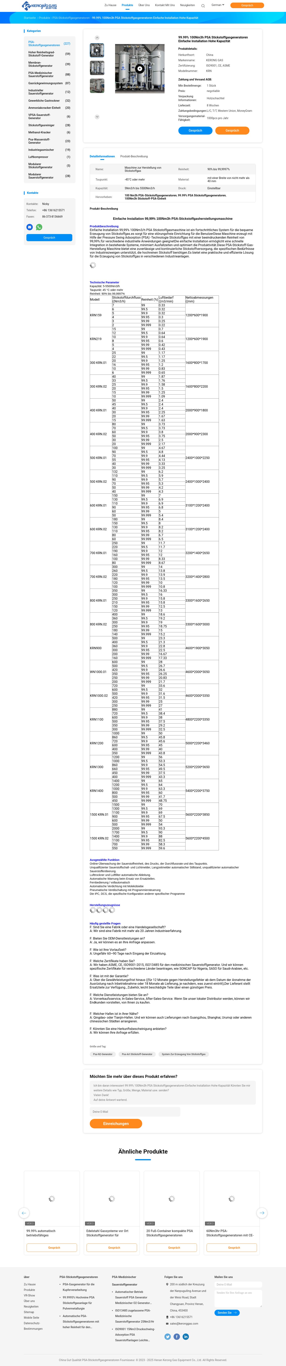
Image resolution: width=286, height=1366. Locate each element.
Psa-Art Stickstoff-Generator (137, 1054)
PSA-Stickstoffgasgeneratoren (49, 43)
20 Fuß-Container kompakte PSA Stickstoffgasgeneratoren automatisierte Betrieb (169, 1235)
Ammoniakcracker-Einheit (49, 108)
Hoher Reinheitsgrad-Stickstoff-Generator (49, 54)
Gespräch (247, 5)
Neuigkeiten (31, 1306)
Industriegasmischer (49, 150)
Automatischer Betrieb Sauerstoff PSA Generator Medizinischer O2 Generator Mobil (132, 1298)
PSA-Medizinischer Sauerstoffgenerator (49, 74)
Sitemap (29, 1312)
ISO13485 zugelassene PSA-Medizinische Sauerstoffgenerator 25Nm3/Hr (134, 1316)
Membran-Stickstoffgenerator (49, 64)
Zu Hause (30, 1284)
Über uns (29, 1301)
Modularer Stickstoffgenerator (49, 166)
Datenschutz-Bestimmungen (33, 1326)
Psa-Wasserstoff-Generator (49, 141)
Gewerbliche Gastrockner (49, 101)
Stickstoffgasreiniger (49, 125)
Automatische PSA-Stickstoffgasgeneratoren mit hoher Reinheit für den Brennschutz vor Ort (81, 1322)
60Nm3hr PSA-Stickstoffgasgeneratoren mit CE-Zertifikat (230, 1235)
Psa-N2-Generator (102, 1054)
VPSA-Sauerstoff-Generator (49, 116)
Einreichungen (116, 1123)
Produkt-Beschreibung (134, 156)
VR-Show (29, 1295)
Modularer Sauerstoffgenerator (49, 176)
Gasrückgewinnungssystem (49, 83)
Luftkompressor (49, 157)
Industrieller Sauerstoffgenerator (49, 92)
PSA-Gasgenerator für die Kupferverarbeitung (79, 1287)
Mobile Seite (31, 1317)
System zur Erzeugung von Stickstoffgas (184, 1054)
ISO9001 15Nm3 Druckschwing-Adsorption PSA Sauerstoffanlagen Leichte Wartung (135, 1335)
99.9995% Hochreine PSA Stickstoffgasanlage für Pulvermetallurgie (79, 1303)
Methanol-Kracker (49, 132)
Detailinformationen (102, 156)
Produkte (29, 1289)
